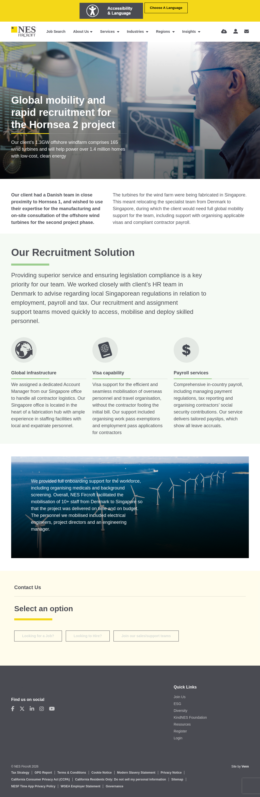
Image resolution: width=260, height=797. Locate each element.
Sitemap (177, 779)
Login (178, 738)
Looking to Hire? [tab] (88, 636)
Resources (182, 724)
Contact (18, 687)
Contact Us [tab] (27, 587)
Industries (136, 31)
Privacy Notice (171, 772)
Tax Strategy (20, 772)
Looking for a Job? (38, 636)
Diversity (180, 711)
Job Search (55, 31)
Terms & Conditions (71, 772)
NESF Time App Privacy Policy (33, 786)
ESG (177, 704)
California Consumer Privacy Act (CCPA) (40, 779)
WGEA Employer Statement (80, 786)
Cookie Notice (101, 772)
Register (180, 731)
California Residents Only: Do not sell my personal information (120, 779)
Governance (114, 786)
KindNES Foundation (190, 717)
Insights (189, 31)
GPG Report (43, 772)
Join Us (180, 697)
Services (108, 31)
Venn (245, 766)
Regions (163, 31)
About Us (81, 31)
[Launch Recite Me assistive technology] (111, 11)
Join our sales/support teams (146, 636)
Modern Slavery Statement (136, 772)
